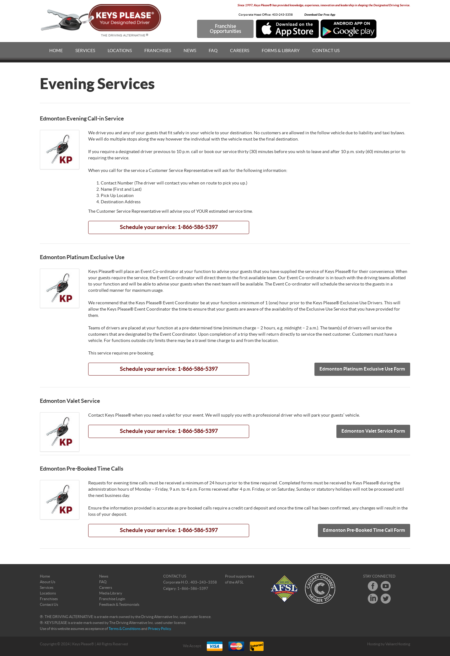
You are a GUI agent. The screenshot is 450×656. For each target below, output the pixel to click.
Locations (120, 51)
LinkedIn (373, 599)
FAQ (213, 51)
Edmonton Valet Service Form (373, 431)
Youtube (386, 586)
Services (85, 51)
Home (56, 51)
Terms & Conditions (125, 629)
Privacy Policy (159, 629)
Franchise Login (112, 599)
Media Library (110, 593)
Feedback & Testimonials (119, 604)
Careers (239, 51)
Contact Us (326, 51)
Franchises (157, 51)
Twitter (386, 599)
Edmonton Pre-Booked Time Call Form (364, 530)
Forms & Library (281, 51)
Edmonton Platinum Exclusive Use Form (362, 369)
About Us (47, 582)
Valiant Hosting (397, 644)
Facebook (373, 586)
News (190, 51)
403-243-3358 (282, 14)
